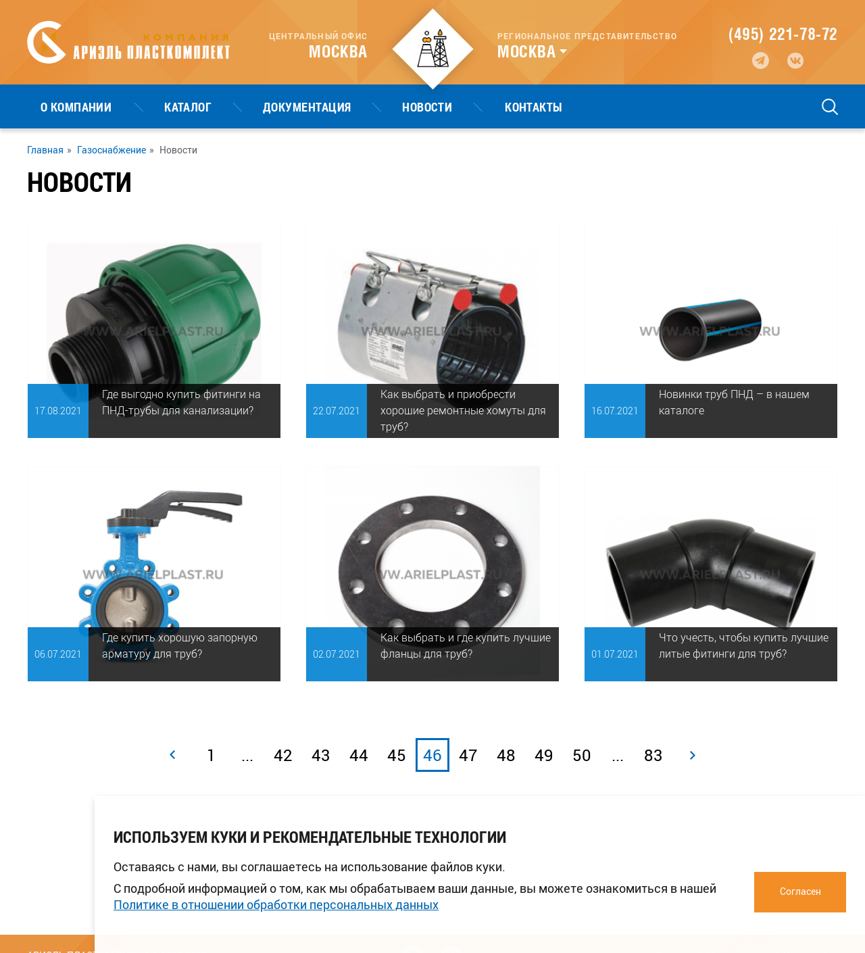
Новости (333, 107)
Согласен (800, 891)
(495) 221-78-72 (783, 34)
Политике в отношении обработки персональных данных (276, 904)
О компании (63, 107)
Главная (45, 150)
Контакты (413, 107)
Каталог (148, 107)
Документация (240, 107)
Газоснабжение (111, 150)
